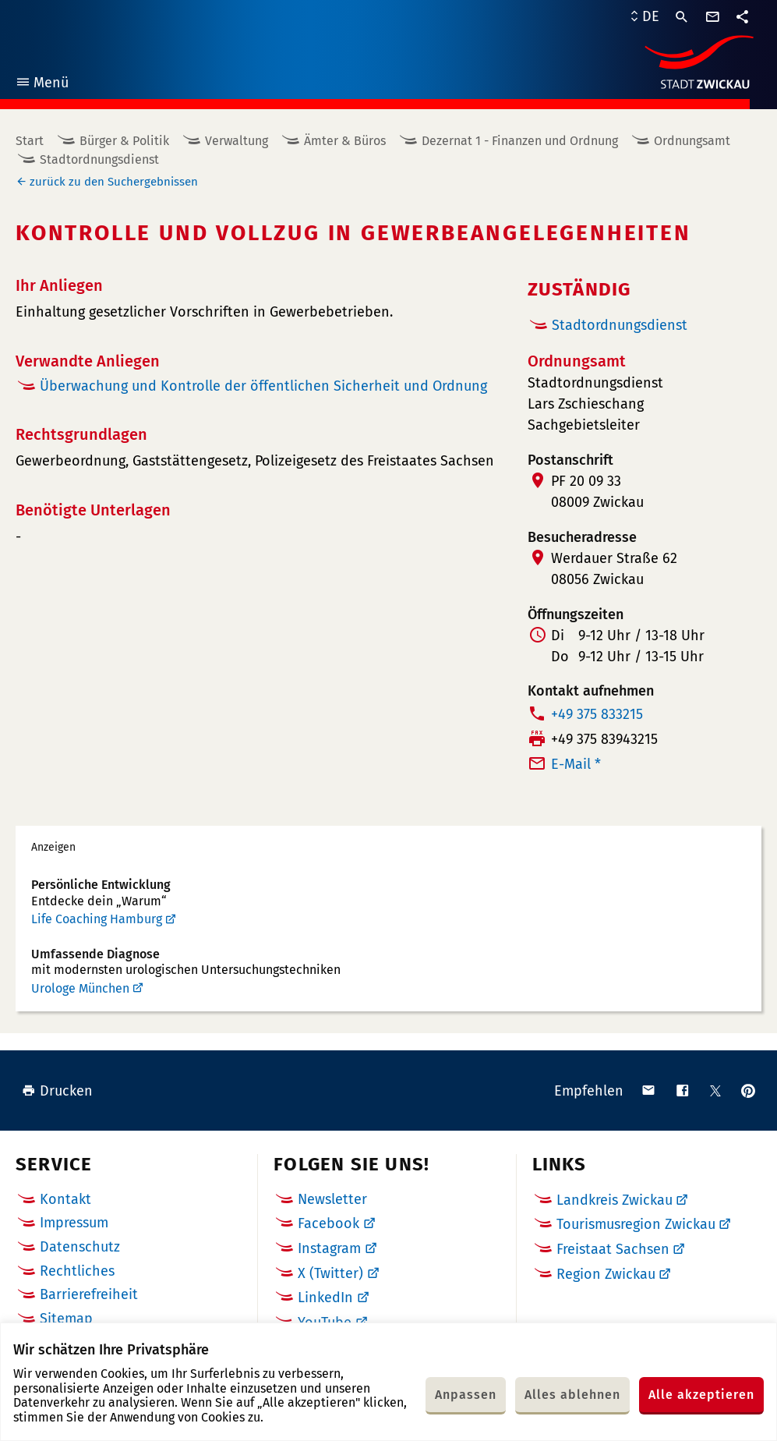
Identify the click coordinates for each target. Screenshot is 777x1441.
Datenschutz (80, 1246)
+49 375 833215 (597, 714)
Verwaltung (236, 140)
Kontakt (65, 1199)
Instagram (329, 1248)
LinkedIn (325, 1297)
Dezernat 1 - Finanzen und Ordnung (520, 140)
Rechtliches (77, 1271)
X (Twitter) (330, 1273)
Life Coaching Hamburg (96, 919)
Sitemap (66, 1318)
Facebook (328, 1223)
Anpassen (465, 1394)
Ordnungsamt (692, 140)
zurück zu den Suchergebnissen (114, 182)
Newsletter (332, 1199)
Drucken (57, 1090)
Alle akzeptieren (701, 1394)
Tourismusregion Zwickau (635, 1224)
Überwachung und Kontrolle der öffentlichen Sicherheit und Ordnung (263, 386)
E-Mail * (576, 764)
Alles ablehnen (572, 1394)
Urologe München (80, 988)
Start (30, 140)
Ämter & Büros (345, 140)
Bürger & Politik (124, 140)
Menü (42, 84)
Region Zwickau (605, 1274)
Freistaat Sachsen (612, 1249)
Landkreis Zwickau (614, 1200)
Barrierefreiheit (89, 1294)
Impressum (74, 1222)
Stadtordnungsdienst (99, 159)
